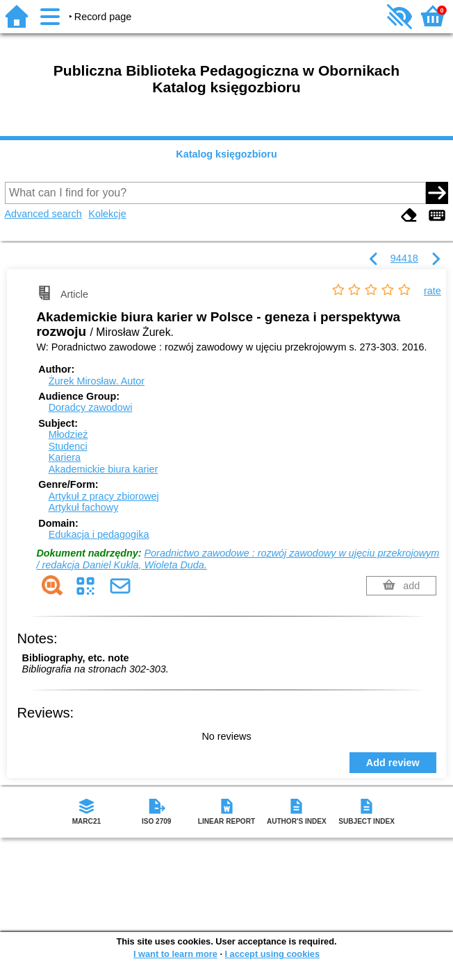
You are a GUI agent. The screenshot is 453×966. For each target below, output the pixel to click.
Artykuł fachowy (84, 507)
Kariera (65, 457)
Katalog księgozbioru (226, 154)
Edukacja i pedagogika (99, 534)
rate (432, 290)
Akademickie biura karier (103, 469)
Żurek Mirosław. (97, 381)
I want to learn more (175, 954)
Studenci (68, 446)
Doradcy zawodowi (91, 407)
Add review (393, 762)
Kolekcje (107, 213)
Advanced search (43, 213)
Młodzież (68, 434)
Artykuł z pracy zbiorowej (104, 496)
